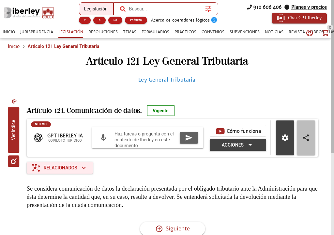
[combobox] (165, 9)
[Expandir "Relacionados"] (60, 168)
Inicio (14, 46)
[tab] (9, 32)
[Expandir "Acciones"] (238, 145)
